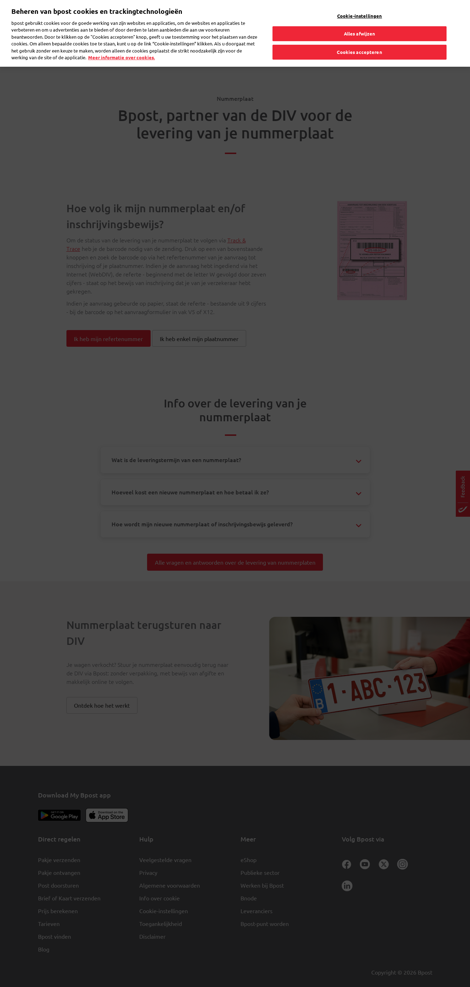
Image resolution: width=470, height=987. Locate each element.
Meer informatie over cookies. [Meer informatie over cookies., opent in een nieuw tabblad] (121, 43)
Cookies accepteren (359, 38)
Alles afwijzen (360, 19)
